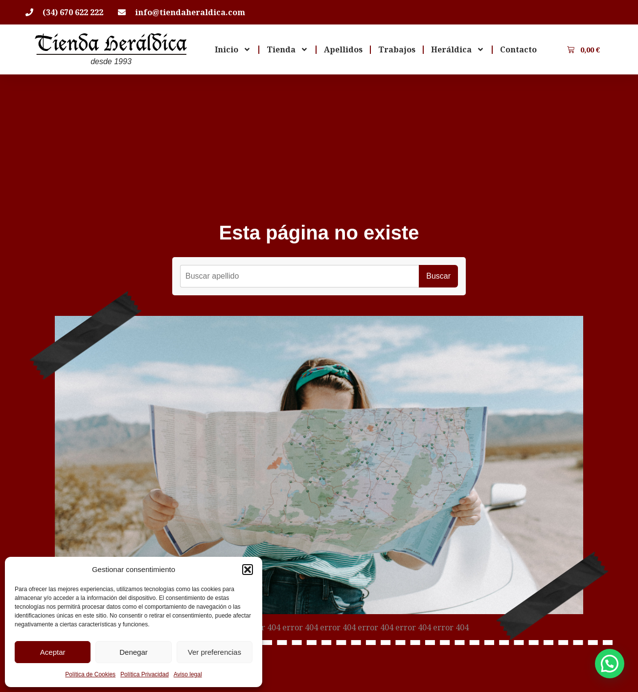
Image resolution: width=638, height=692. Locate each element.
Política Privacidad (144, 674)
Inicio (233, 49)
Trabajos (396, 49)
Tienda (287, 49)
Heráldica (457, 49)
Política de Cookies (90, 674)
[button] (247, 569)
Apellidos (343, 49)
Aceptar (53, 652)
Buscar (438, 276)
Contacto (518, 49)
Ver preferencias (214, 652)
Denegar (133, 652)
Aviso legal (188, 674)
